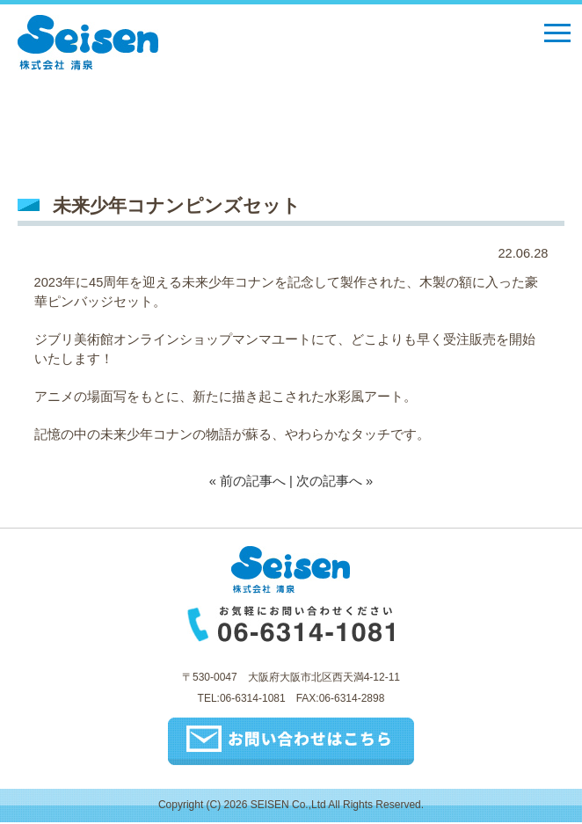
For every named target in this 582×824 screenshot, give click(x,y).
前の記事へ (253, 481)
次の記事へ (329, 481)
